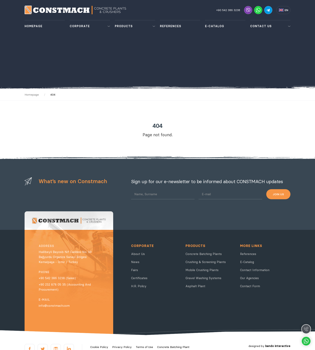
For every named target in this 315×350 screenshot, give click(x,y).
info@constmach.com (54, 306)
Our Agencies (249, 278)
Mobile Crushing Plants (202, 270)
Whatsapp (306, 341)
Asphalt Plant (195, 286)
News (135, 262)
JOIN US (278, 194)
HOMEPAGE (33, 26)
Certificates (139, 278)
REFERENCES (170, 26)
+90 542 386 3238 (228, 10)
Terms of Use (144, 347)
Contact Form (250, 286)
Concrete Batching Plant (173, 347)
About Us (138, 254)
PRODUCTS (124, 26)
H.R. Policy (138, 286)
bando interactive (277, 346)
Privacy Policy (122, 347)
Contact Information (254, 270)
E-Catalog (247, 262)
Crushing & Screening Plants (205, 262)
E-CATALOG (214, 26)
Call (306, 329)
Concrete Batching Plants (203, 254)
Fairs (134, 270)
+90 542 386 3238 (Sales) (57, 278)
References (248, 254)
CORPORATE (80, 26)
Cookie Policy (99, 347)
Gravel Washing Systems (203, 278)
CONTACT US (261, 26)
